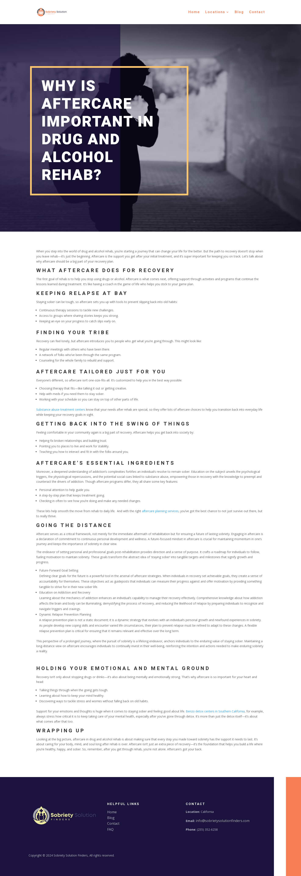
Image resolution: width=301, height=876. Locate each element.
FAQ (110, 829)
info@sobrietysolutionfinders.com (223, 820)
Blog (239, 13)
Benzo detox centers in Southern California (215, 711)
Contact (257, 13)
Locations (215, 13)
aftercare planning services (160, 511)
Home (194, 13)
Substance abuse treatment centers (60, 409)
